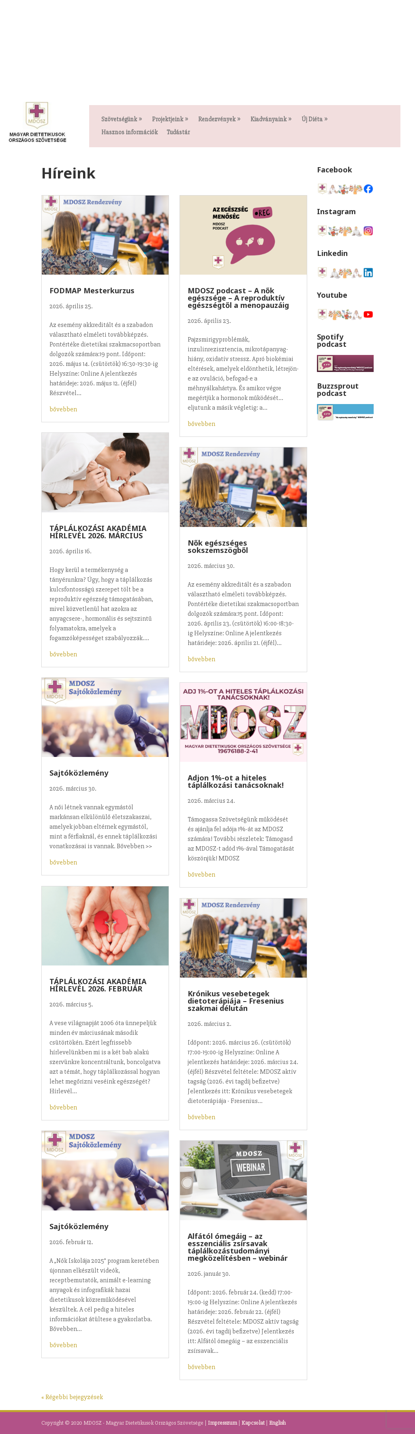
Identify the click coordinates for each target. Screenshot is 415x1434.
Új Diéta (312, 119)
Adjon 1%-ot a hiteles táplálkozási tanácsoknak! (236, 781)
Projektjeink (167, 119)
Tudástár (178, 132)
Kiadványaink (268, 119)
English (277, 1422)
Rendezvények (216, 119)
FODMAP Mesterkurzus (92, 290)
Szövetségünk (119, 119)
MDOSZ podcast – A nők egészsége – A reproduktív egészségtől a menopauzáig (238, 298)
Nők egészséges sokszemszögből (218, 546)
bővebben (63, 409)
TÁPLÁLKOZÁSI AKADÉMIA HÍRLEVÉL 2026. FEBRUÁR (97, 984)
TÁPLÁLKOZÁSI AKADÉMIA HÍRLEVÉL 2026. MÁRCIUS (97, 531)
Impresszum (222, 1422)
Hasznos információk (129, 132)
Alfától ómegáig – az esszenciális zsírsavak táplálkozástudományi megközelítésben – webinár (238, 1247)
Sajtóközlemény (78, 773)
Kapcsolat (253, 1422)
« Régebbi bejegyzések (72, 1397)
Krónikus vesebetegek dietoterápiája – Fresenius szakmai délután (236, 1001)
